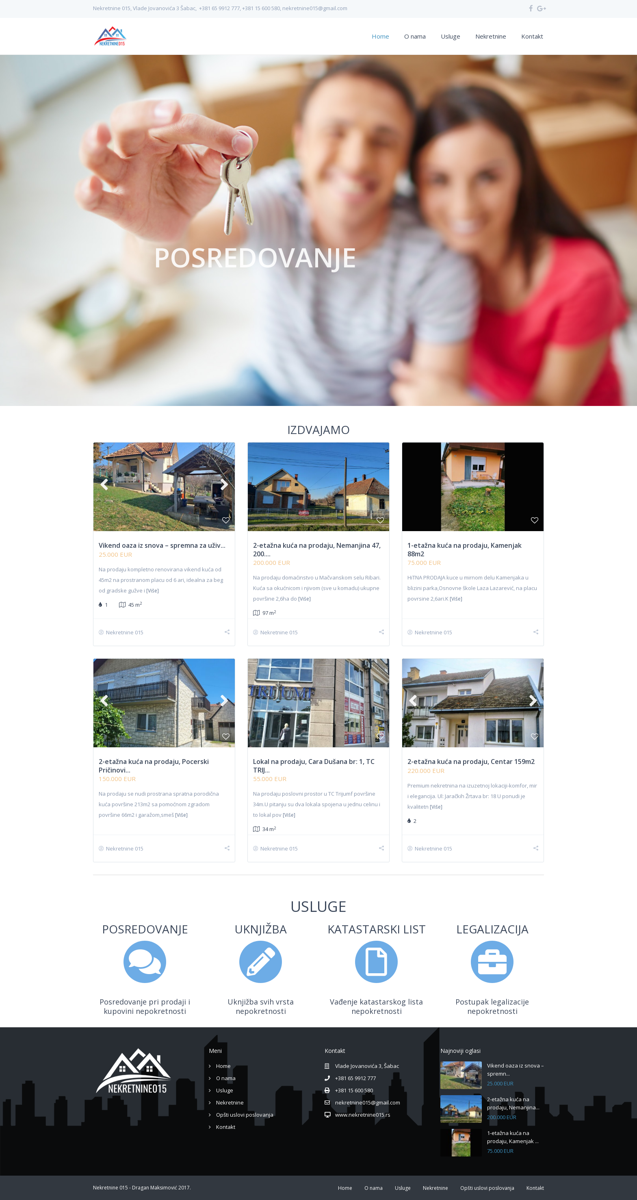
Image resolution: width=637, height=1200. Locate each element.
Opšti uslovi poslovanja (244, 1114)
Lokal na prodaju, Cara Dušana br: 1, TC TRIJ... (314, 766)
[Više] (152, 590)
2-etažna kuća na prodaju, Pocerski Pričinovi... (154, 766)
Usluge (450, 36)
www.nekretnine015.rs (362, 1114)
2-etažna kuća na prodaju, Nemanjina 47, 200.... (317, 549)
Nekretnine (490, 36)
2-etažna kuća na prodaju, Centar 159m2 (471, 761)
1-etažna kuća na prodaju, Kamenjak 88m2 (464, 549)
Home (380, 36)
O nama (415, 36)
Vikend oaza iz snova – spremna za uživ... (162, 545)
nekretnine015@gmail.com (367, 1102)
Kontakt (532, 36)
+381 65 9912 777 (355, 1078)
